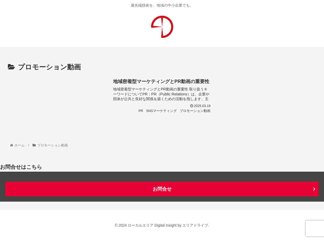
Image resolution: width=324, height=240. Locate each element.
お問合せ (162, 189)
